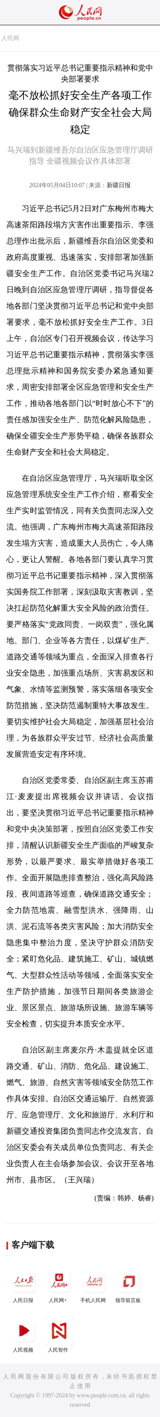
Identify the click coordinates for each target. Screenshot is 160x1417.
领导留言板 (129, 1284)
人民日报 (24, 1284)
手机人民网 (94, 1284)
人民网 (10, 38)
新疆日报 (119, 185)
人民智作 (59, 1334)
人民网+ (59, 1284)
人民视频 (24, 1334)
